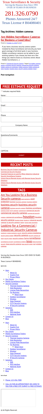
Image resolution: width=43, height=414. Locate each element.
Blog (7, 319)
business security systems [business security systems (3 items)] (17, 208)
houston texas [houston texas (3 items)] (19, 220)
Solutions (9, 308)
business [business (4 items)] (12, 202)
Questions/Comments (9, 135)
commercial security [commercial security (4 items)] (33, 210)
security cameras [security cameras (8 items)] (21, 235)
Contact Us (9, 316)
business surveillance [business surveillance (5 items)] (33, 208)
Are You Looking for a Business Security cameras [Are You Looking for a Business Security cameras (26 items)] (19, 196)
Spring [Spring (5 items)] (26, 238)
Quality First (14, 275)
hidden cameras (23, 67)
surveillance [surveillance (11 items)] (35, 238)
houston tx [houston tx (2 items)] (26, 220)
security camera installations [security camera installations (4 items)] (31, 233)
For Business (14, 292)
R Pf (20, 43)
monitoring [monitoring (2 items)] (4, 233)
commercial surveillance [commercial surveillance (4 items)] (14, 217)
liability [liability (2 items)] (22, 222)
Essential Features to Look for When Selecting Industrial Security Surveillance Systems (20, 175)
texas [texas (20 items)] (29, 241)
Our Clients (10, 279)
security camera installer (25, 69)
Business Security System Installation (13, 169)
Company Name (21, 125)
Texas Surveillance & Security (21, 2)
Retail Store (19, 294)
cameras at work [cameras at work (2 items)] (5, 210)
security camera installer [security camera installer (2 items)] (7, 235)
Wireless (13, 299)
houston (6, 69)
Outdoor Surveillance (18, 297)
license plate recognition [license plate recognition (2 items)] (31, 222)
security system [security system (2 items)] (8, 238)
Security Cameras (12, 284)
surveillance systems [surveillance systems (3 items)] (19, 242)
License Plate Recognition (19, 290)
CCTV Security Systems (18, 303)
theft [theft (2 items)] (34, 244)
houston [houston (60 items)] (29, 216)
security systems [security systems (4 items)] (18, 238)
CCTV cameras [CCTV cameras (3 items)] (14, 210)
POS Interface (15, 312)
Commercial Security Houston (11, 172)
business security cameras (13, 65)
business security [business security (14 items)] (9, 204)
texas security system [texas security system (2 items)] (27, 244)
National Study (15, 314)
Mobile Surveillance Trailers (16, 281)
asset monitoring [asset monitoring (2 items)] (25, 199)
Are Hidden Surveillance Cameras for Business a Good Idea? (20, 38)
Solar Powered (15, 301)
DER (11, 310)
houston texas (14, 69)
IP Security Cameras (17, 305)
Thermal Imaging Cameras (19, 286)
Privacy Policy (15, 277)
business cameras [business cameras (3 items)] (21, 202)
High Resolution (16, 288)
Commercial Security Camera (15, 63)
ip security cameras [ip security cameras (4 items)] (13, 222)
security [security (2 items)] (19, 233)
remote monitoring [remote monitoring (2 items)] (12, 233)
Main (7, 270)
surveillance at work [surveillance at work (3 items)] (7, 242)
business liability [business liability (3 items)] (32, 202)
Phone (3, 115)
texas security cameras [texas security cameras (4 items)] (13, 244)
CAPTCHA (4, 151)
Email (3, 105)
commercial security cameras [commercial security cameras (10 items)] (14, 213)
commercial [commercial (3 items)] (22, 210)
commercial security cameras (30, 65)
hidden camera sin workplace (9, 67)
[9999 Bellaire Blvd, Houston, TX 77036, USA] (18, 398)
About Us (13, 273)
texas (34, 69)
